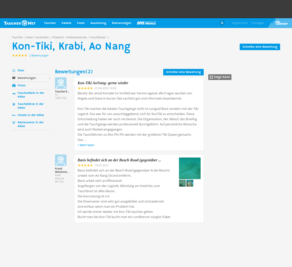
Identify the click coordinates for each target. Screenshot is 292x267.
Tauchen (50, 23)
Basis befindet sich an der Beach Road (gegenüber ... (119, 160)
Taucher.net (19, 23)
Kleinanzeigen (121, 23)
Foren (81, 23)
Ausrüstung (98, 23)
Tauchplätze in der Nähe (30, 106)
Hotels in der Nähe (31, 115)
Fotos (21, 85)
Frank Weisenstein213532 (67, 170)
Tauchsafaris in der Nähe (31, 95)
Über (21, 71)
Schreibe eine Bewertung (260, 47)
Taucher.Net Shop (280, 23)
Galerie (66, 23)
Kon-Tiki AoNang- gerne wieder (103, 83)
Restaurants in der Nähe (30, 124)
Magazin (146, 23)
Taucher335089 (65, 91)
